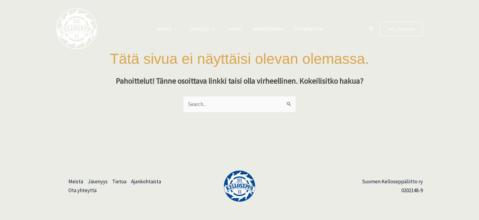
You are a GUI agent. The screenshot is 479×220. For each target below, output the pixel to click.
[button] (177, 28)
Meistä (169, 28)
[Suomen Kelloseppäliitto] (76, 28)
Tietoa (234, 28)
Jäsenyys (203, 28)
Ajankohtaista (266, 28)
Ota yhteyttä (306, 28)
